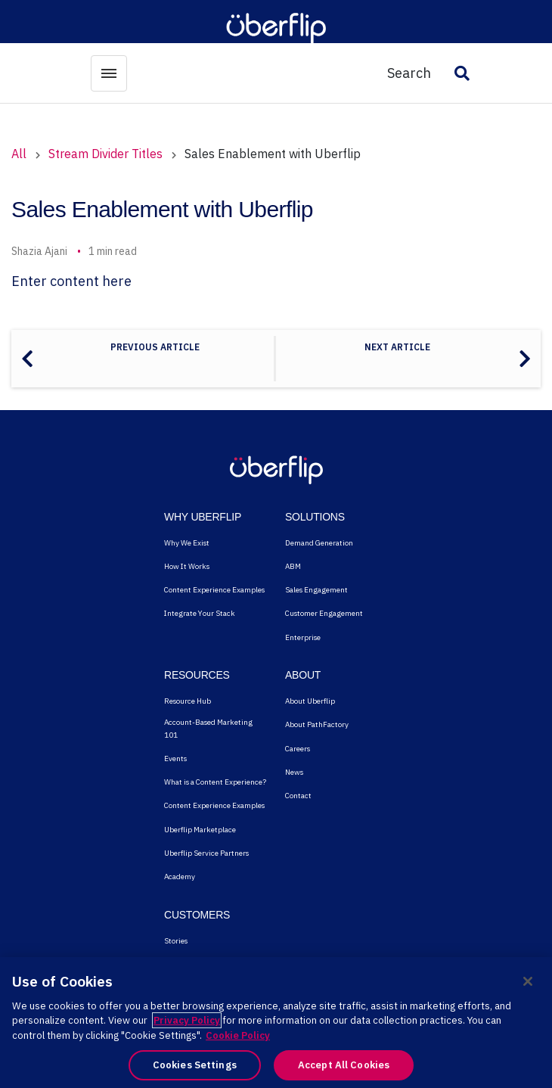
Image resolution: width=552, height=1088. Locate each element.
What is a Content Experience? (215, 782)
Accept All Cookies (343, 1064)
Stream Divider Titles (105, 153)
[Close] (527, 981)
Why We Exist (186, 543)
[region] (276, 1022)
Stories (176, 941)
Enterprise (303, 637)
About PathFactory (317, 724)
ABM (293, 566)
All (18, 153)
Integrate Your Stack (199, 613)
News (294, 772)
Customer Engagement (324, 613)
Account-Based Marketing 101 (208, 728)
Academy (179, 876)
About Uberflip (310, 701)
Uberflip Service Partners (206, 853)
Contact (298, 795)
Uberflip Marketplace (200, 830)
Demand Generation (319, 543)
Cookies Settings (195, 1064)
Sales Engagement (316, 590)
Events (175, 758)
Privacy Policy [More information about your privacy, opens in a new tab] (187, 1020)
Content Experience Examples (214, 590)
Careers (297, 749)
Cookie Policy (238, 1035)
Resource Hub (187, 701)
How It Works (186, 566)
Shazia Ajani (39, 251)
